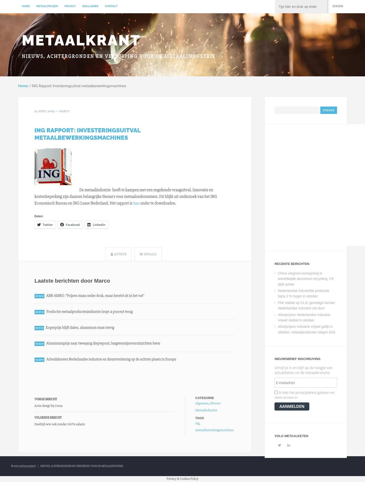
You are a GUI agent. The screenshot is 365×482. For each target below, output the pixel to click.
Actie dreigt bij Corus (49, 406)
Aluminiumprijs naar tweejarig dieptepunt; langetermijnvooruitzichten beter (105, 344)
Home (26, 6)
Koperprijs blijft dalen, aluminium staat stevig (81, 328)
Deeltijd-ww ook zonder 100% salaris (60, 425)
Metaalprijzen (47, 6)
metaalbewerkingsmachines (214, 431)
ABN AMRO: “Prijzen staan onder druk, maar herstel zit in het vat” (97, 295)
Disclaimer (90, 6)
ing (197, 424)
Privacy (70, 6)
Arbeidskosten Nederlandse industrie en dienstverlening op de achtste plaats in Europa (113, 360)
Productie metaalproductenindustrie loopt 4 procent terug (91, 311)
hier (136, 203)
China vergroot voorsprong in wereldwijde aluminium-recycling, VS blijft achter (306, 279)
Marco (64, 111)
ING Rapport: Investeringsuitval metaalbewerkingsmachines (88, 133)
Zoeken (337, 6)
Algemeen (202, 404)
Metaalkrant (81, 40)
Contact (111, 6)
